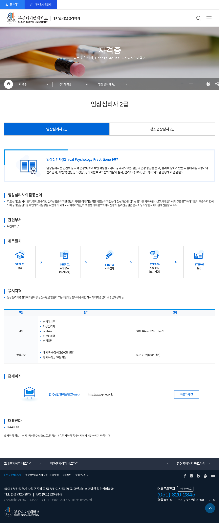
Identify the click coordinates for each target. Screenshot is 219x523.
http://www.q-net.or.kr (100, 394)
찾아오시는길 (81, 475)
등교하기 (14, 4)
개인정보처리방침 (12, 475)
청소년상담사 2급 (162, 129)
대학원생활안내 (43, 4)
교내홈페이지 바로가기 (18, 464)
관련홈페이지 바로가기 (191, 464)
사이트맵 (67, 475)
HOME (8, 84)
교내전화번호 (185, 488)
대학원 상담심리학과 (66, 18)
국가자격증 (64, 84)
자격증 (23, 84)
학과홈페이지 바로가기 (64, 464)
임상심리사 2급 (106, 84)
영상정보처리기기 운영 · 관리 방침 (42, 475)
